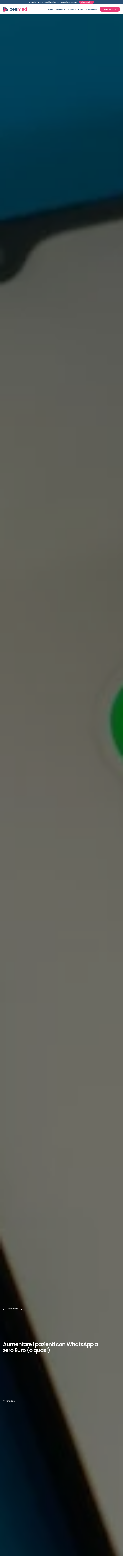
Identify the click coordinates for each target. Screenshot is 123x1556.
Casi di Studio (12, 1308)
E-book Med (91, 9)
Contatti (108, 9)
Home (50, 9)
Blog (80, 9)
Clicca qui (85, 2)
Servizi (71, 9)
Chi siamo (60, 9)
